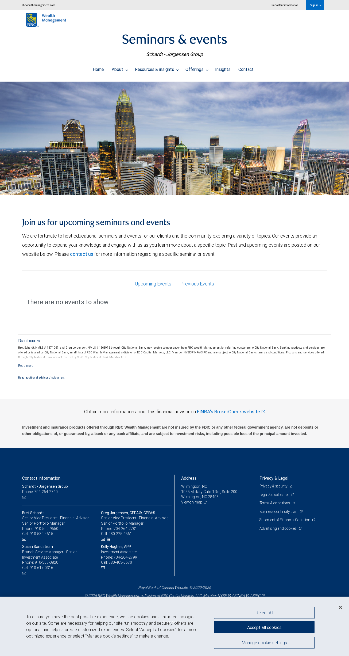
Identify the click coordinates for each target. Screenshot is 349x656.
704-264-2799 (125, 557)
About (120, 68)
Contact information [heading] (41, 478)
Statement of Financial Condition (286, 519)
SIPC (256, 595)
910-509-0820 (46, 562)
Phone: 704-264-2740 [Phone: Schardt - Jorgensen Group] (40, 491)
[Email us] (24, 496)
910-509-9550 (46, 528)
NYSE (222, 595)
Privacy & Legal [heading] (273, 478)
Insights (222, 68)
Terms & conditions (275, 503)
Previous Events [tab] (197, 284)
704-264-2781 (125, 528)
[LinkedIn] (109, 539)
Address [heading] (188, 478)
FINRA (239, 595)
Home (98, 68)
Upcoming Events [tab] (153, 284)
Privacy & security (274, 486)
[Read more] (25, 366)
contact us (81, 254)
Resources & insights (157, 68)
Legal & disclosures (275, 494)
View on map (192, 502)
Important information (285, 5)
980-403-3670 (120, 562)
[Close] (340, 607)
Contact (246, 68)
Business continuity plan (279, 511)
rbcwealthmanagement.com (38, 5)
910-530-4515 (41, 533)
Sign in (315, 5)
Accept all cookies (264, 626)
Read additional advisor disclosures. (41, 377)
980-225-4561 (120, 533)
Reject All (264, 612)
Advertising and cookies (278, 528)
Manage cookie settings (264, 643)
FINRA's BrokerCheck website (228, 412)
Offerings (196, 68)
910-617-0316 (41, 567)
